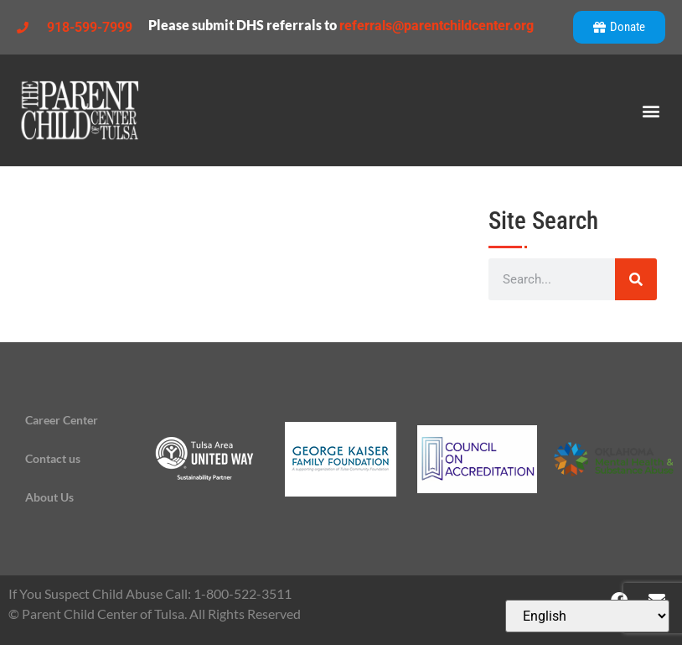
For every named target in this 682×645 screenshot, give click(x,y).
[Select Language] (587, 616)
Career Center (61, 420)
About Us (49, 497)
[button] (651, 110)
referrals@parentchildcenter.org (436, 26)
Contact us (52, 458)
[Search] (636, 279)
